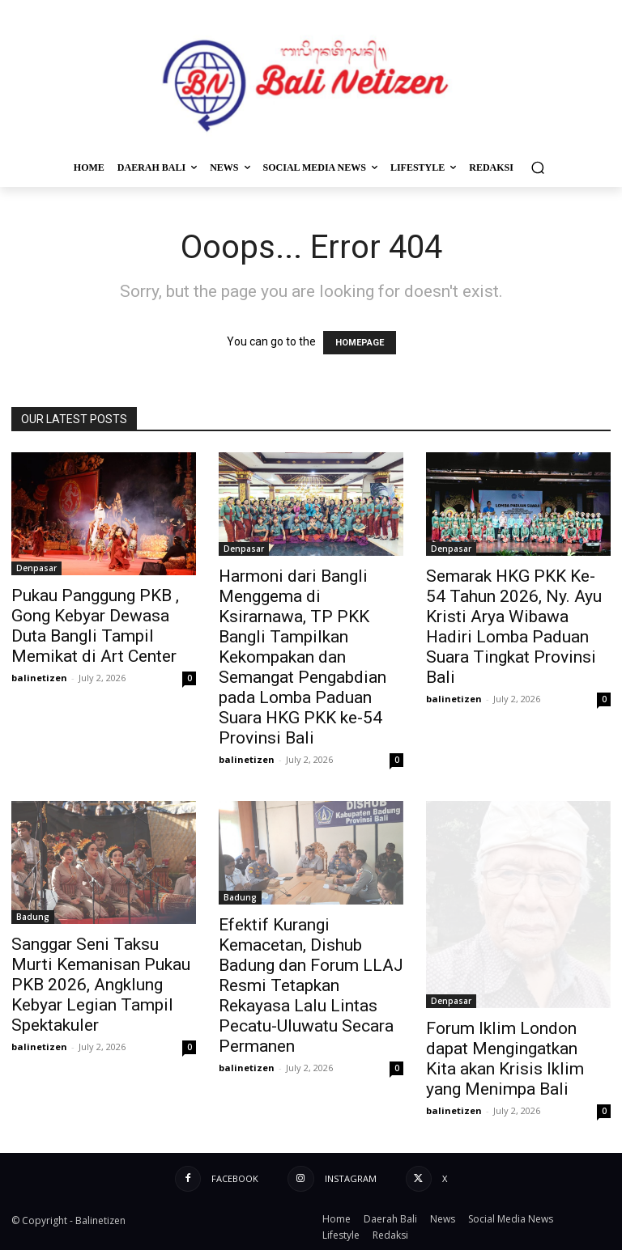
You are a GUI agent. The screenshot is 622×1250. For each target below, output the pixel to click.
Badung (32, 916)
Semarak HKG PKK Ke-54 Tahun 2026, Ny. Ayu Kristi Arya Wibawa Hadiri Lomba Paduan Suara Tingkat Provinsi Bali (514, 626)
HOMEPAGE (359, 342)
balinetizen (39, 678)
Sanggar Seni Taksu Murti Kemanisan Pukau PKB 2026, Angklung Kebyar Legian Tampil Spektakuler (100, 984)
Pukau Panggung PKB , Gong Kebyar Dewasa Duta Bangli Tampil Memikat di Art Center (95, 626)
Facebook (234, 1178)
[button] (537, 167)
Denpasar (36, 568)
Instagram (351, 1178)
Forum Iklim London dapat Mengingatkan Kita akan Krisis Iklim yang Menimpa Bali (505, 1059)
